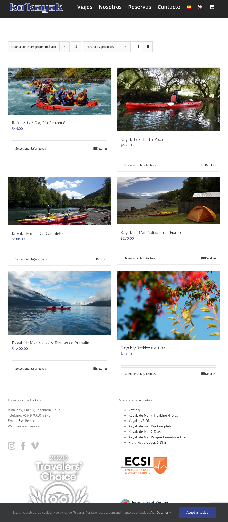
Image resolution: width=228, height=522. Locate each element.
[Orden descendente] (76, 46)
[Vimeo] (35, 446)
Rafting (134, 410)
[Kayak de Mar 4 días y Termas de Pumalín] (59, 303)
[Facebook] (23, 446)
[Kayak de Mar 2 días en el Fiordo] (168, 200)
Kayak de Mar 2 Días (144, 431)
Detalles (101, 148)
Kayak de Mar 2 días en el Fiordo (151, 232)
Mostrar (100, 47)
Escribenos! (27, 420)
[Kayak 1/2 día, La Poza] (168, 99)
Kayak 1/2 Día (139, 420)
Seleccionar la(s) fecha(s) (31, 148)
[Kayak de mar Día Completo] (59, 201)
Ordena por (33, 47)
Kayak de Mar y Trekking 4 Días (153, 415)
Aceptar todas (197, 512)
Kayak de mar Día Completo (37, 233)
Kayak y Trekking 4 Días (143, 348)
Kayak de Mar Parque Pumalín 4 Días (157, 437)
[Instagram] (11, 446)
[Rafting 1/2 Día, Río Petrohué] (59, 91)
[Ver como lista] (147, 47)
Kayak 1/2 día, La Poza (142, 139)
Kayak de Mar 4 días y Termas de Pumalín (50, 342)
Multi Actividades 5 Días (147, 442)
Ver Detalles (161, 512)
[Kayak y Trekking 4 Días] (168, 305)
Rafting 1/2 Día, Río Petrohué (38, 122)
